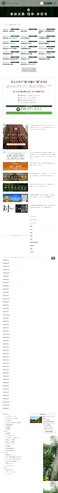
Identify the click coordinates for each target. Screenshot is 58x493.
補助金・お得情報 (10, 441)
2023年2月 (6, 327)
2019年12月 (6, 402)
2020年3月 (6, 392)
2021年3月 (6, 363)
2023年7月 (6, 321)
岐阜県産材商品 (10, 448)
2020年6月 (6, 382)
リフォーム (33, 223)
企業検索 (8, 433)
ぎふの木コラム (10, 465)
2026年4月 (6, 263)
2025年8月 (6, 279)
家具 (31, 232)
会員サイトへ (48, 3)
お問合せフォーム (29, 112)
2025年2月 (6, 292)
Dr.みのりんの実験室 (11, 461)
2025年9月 (6, 276)
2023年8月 (6, 318)
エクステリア (33, 219)
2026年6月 (6, 260)
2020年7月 (6, 379)
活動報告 (8, 426)
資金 (31, 248)
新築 (31, 235)
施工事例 (8, 446)
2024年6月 (6, 302)
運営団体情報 (9, 424)
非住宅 (32, 252)
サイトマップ (9, 474)
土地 (31, 229)
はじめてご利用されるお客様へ (14, 422)
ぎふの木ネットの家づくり (13, 437)
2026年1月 (6, 266)
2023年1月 (6, 331)
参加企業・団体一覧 (29, 69)
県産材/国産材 (34, 242)
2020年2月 (6, 395)
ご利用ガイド (9, 420)
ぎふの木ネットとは (11, 416)
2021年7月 (6, 360)
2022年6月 (6, 344)
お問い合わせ (9, 469)
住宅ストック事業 (10, 439)
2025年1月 (6, 295)
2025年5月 (6, 289)
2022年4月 (6, 347)
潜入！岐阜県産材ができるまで (14, 457)
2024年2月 (6, 308)
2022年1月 (6, 353)
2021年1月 (6, 369)
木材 (31, 239)
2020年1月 (6, 398)
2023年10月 (6, 315)
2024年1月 (6, 311)
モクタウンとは (10, 444)
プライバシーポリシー (11, 472)
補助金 (32, 245)
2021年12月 (6, 356)
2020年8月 (6, 376)
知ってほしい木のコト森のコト (14, 459)
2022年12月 (6, 334)
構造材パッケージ (10, 454)
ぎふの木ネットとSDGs (12, 418)
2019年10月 (6, 405)
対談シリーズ (9, 463)
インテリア (33, 216)
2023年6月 (6, 324)
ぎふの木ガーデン (10, 435)
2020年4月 (6, 389)
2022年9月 (6, 340)
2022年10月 (6, 337)
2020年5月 (6, 385)
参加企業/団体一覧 (10, 450)
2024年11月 (6, 298)
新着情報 (8, 429)
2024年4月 (6, 305)
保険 (31, 226)
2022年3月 (6, 350)
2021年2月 (6, 366)
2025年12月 (6, 269)
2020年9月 (6, 373)
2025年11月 (6, 273)
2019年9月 (6, 408)
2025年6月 (6, 285)
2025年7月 (6, 282)
